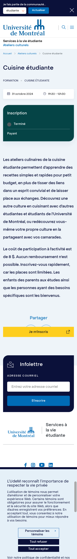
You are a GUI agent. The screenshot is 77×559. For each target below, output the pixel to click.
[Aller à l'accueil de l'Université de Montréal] (24, 27)
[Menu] (71, 27)
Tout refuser (38, 542)
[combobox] (14, 10)
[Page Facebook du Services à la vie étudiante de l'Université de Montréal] (25, 465)
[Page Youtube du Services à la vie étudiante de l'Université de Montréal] (42, 465)
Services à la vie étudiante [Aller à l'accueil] (22, 41)
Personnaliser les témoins (40, 533)
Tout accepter (38, 549)
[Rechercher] (62, 27)
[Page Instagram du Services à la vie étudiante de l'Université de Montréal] (33, 465)
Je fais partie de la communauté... (24, 4)
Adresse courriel (22, 375)
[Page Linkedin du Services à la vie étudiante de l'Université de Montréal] (51, 465)
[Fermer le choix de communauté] (69, 10)
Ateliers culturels (27, 53)
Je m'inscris (38, 345)
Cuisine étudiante (52, 53)
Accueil (7, 53)
